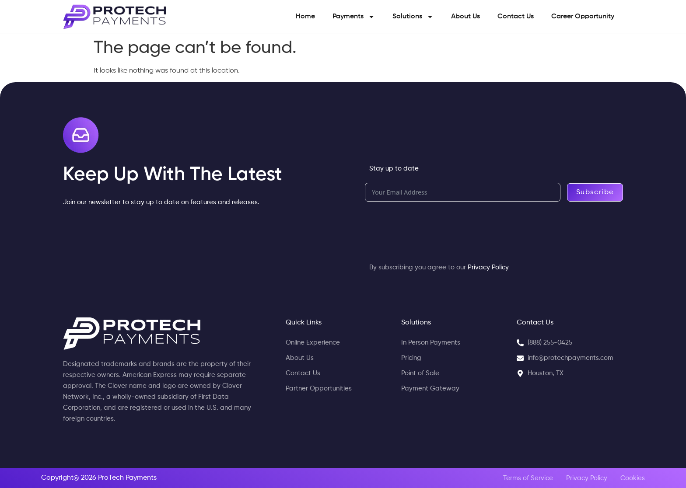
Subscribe (595, 192)
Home (305, 16)
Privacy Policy (488, 267)
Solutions (413, 16)
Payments (353, 16)
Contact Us (515, 16)
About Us (465, 16)
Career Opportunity (582, 16)
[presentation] (431, 227)
